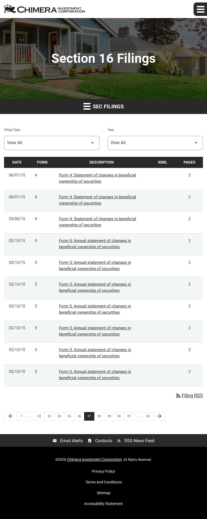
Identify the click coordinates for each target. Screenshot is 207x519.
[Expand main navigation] (200, 9)
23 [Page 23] (50, 416)
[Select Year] (155, 143)
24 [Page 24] (60, 416)
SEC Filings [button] (103, 106)
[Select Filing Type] (51, 143)
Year (111, 130)
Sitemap (104, 493)
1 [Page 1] (23, 416)
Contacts (100, 440)
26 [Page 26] (80, 416)
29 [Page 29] (110, 416)
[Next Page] (159, 416)
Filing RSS (189, 395)
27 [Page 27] (90, 416)
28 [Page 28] (100, 416)
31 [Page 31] (130, 416)
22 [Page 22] (40, 416)
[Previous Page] (11, 416)
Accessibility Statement (103, 504)
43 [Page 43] (149, 416)
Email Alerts (68, 440)
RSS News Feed (135, 440)
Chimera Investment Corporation (94, 459)
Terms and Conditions (103, 482)
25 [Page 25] (70, 416)
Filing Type (12, 130)
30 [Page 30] (120, 416)
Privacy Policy (103, 471)
